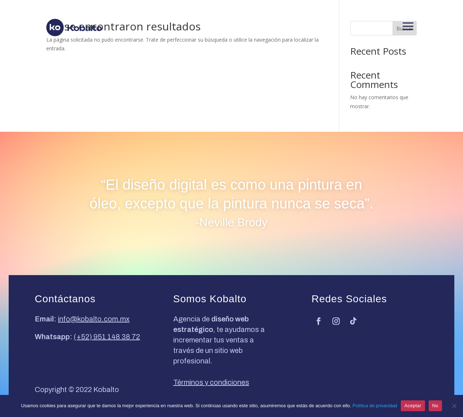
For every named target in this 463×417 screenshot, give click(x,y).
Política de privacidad (375, 405)
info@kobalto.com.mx (93, 319)
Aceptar (412, 405)
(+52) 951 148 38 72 (107, 337)
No (435, 405)
